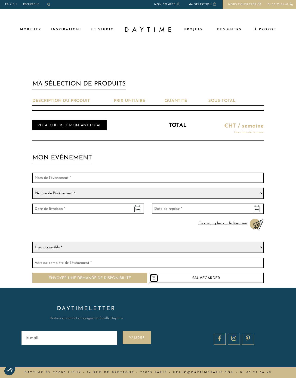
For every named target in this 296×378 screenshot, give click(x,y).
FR (7, 4)
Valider (137, 337)
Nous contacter (244, 4)
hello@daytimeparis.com (203, 372)
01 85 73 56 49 (280, 4)
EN (14, 4)
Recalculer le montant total (69, 125)
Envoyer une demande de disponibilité (88, 278)
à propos (265, 29)
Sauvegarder (208, 278)
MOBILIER (30, 29)
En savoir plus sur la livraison (223, 223)
